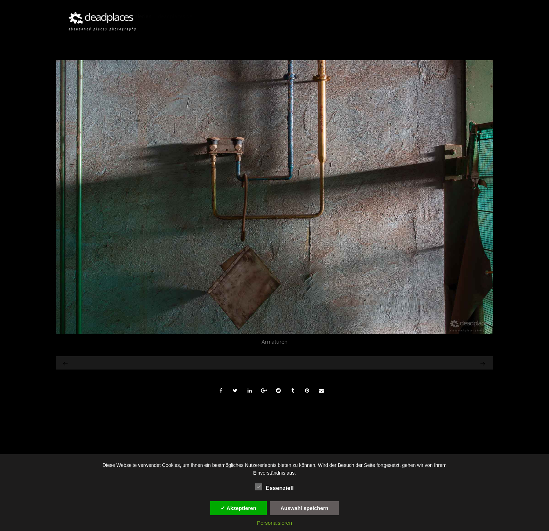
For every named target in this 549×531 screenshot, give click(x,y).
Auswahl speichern (304, 508)
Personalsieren (274, 523)
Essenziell (274, 487)
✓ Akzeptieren (238, 508)
